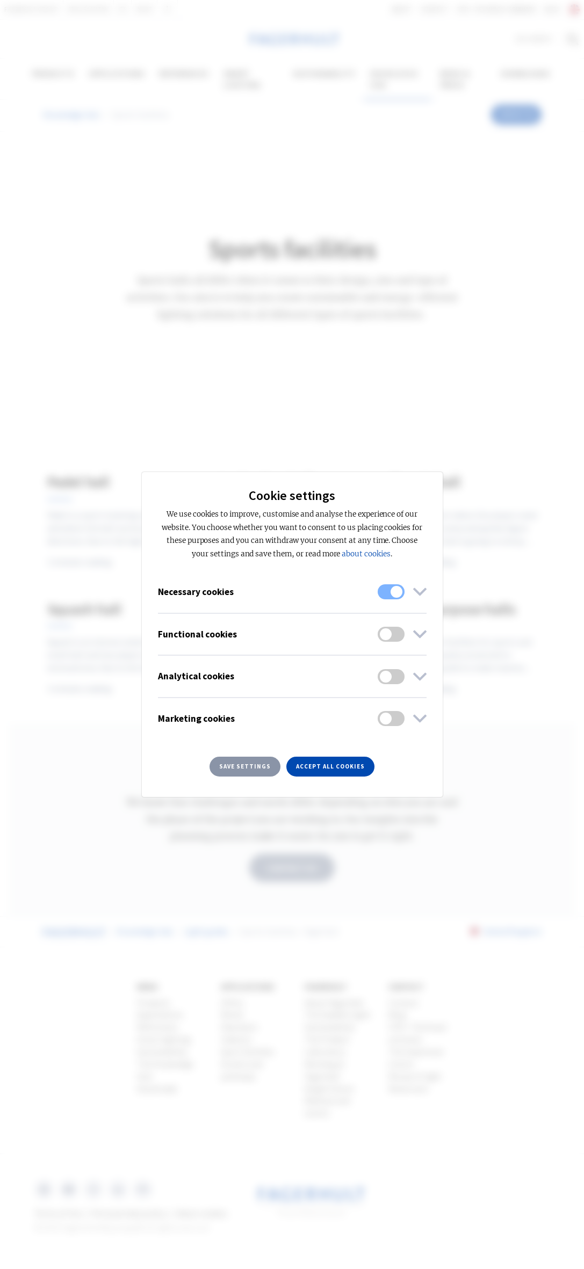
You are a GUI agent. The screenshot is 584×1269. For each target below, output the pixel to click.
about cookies (366, 554)
